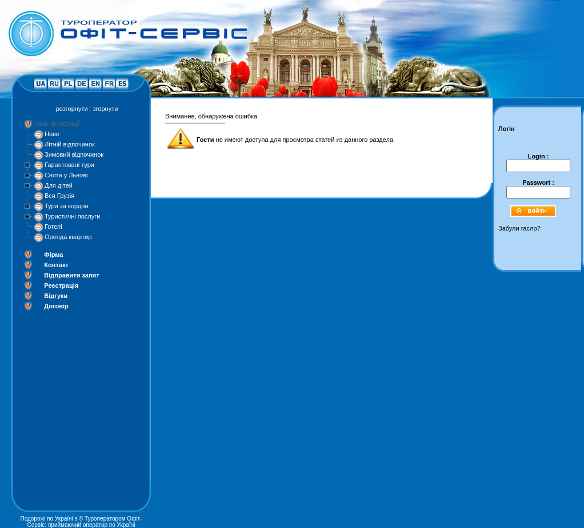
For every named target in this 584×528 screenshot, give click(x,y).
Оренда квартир (68, 236)
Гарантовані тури (69, 164)
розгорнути (72, 108)
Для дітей (59, 185)
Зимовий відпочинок (74, 154)
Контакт (56, 264)
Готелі (53, 226)
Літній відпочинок (70, 144)
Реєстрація (61, 285)
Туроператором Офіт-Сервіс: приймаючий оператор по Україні (84, 521)
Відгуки (55, 295)
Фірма (53, 254)
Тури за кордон (67, 206)
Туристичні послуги (72, 216)
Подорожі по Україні (46, 518)
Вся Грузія (59, 195)
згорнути (105, 108)
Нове (52, 133)
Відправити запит (71, 275)
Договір (56, 306)
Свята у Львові (66, 175)
